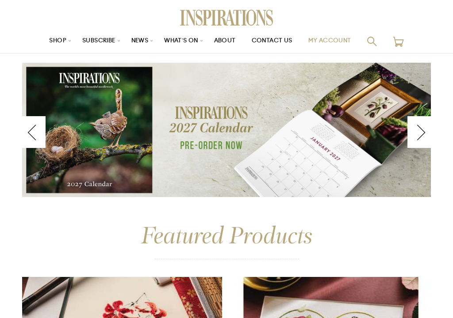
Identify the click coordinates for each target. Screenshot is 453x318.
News (137, 41)
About (226, 41)
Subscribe (93, 41)
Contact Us (275, 41)
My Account (337, 41)
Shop (50, 41)
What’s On (181, 41)
